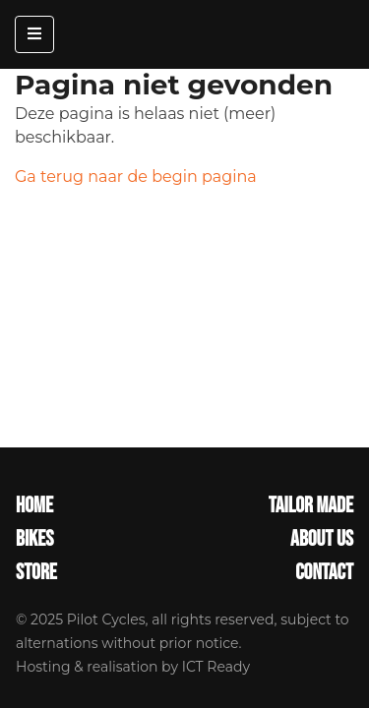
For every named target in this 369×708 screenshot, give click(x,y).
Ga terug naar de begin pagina (136, 176)
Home (34, 506)
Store (36, 573)
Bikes (34, 540)
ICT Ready (216, 667)
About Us (321, 540)
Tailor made (311, 506)
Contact (324, 573)
